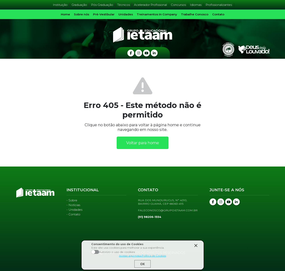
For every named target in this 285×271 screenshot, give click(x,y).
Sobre (72, 200)
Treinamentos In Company (157, 14)
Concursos (178, 5)
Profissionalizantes (219, 5)
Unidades (125, 14)
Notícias (74, 205)
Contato (218, 14)
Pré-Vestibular (104, 14)
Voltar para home (142, 142)
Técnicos (123, 5)
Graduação (79, 5)
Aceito (95, 252)
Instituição (60, 5)
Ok (142, 264)
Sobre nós (81, 14)
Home (65, 14)
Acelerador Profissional (150, 5)
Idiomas (196, 5)
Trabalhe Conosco (194, 14)
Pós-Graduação (102, 5)
